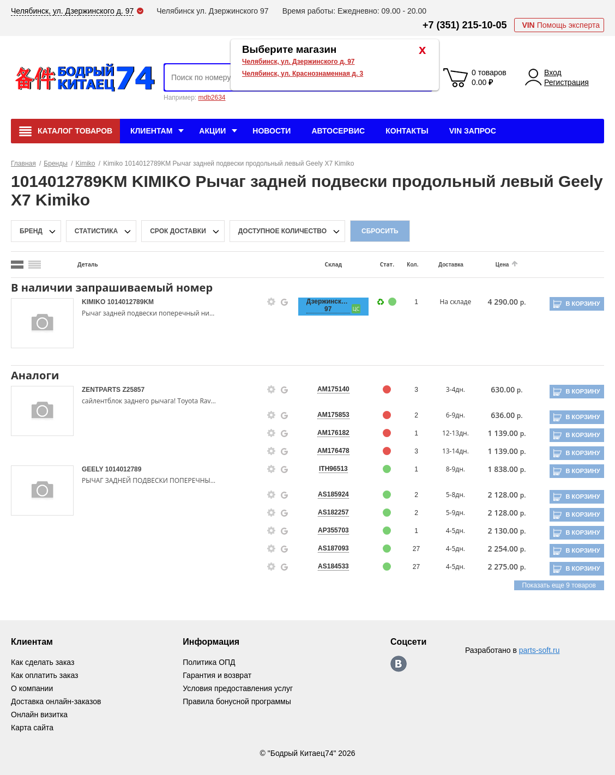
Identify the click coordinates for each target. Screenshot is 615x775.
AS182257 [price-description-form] (333, 512)
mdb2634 (211, 97)
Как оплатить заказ (44, 675)
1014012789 (123, 469)
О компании (32, 688)
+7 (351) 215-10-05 (465, 25)
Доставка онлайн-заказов (56, 701)
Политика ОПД (209, 662)
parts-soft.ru (539, 650)
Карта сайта (32, 727)
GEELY (93, 469)
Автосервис (338, 130)
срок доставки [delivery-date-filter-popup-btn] (178, 231)
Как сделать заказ (42, 662)
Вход (553, 72)
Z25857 (133, 389)
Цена (502, 265)
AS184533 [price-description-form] (333, 566)
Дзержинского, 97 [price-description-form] (328, 305)
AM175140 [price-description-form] (333, 389)
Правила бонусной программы (237, 701)
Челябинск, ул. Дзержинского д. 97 (298, 61)
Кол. (412, 265)
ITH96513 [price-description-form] (333, 469)
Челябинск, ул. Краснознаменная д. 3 (302, 73)
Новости (271, 130)
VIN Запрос (472, 130)
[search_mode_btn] (17, 265)
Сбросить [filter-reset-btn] (380, 231)
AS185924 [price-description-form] (333, 494)
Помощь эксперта (561, 25)
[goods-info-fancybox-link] (271, 302)
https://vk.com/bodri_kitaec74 (398, 664)
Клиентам (151, 130)
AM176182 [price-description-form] (333, 433)
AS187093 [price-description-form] (333, 548)
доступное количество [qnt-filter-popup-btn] (282, 231)
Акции (212, 130)
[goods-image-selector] (42, 323)
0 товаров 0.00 (489, 77)
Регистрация (566, 82)
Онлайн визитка (39, 714)
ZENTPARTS (102, 389)
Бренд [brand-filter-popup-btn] (31, 231)
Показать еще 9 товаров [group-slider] (559, 585)
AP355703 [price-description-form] (333, 530)
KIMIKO (94, 302)
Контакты (406, 130)
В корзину (582, 303)
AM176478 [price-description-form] (333, 451)
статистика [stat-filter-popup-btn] (96, 231)
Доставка (450, 265)
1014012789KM (130, 302)
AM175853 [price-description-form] (333, 415)
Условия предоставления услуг (238, 688)
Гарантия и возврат (217, 675)
